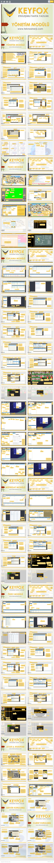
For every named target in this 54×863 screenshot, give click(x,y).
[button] (1, 1)
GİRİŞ (52, 1)
